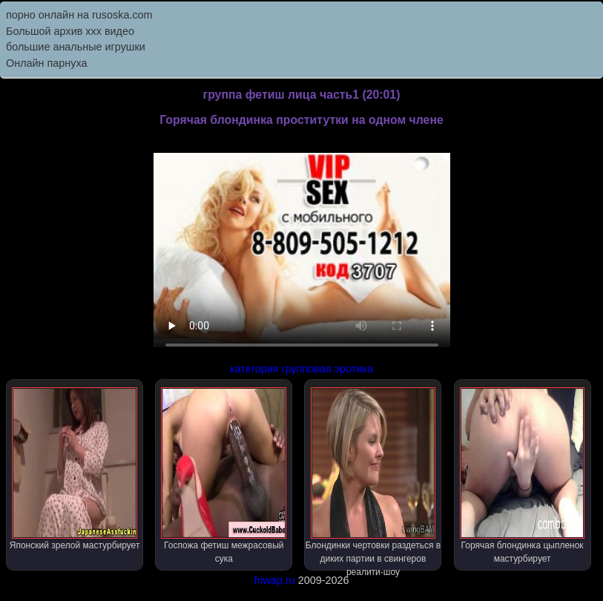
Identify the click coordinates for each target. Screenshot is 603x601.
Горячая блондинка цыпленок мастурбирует (522, 475)
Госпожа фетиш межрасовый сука (223, 475)
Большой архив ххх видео (70, 31)
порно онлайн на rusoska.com (79, 15)
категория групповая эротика (301, 369)
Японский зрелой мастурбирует (75, 469)
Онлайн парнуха (47, 63)
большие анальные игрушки (75, 47)
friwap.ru (274, 580)
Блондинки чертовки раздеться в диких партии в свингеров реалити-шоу (373, 479)
